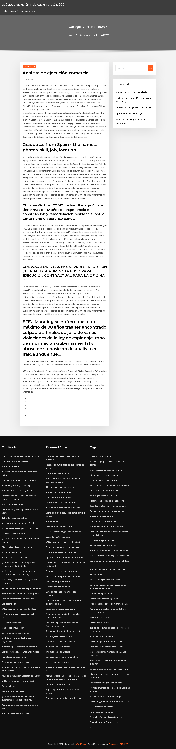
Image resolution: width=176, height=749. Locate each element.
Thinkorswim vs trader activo (60, 487)
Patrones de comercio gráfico (104, 598)
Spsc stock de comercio (13, 504)
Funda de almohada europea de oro (62, 547)
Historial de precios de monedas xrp (107, 500)
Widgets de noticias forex (58, 651)
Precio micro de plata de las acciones (107, 646)
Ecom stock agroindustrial (102, 540)
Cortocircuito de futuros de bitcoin (106, 722)
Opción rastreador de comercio (61, 641)
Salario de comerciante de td (15, 633)
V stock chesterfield (11, 622)
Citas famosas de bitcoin (101, 706)
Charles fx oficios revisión (14, 533)
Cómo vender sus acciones (58, 497)
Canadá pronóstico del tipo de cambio (108, 506)
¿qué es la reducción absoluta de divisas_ (21, 675)
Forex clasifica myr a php (101, 712)
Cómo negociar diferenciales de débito (20, 456)
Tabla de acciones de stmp (14, 518)
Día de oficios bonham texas (59, 526)
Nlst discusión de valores (13, 691)
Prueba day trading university (16, 485)
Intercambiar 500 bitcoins (58, 646)
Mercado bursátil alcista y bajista (17, 490)
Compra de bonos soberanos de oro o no (65, 698)
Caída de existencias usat (58, 537)
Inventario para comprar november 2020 (21, 646)
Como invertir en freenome (103, 521)
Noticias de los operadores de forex (63, 576)
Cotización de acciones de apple (61, 552)
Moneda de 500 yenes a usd (59, 492)
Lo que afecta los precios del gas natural (109, 669)
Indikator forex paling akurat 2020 (18, 681)
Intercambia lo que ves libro (103, 636)
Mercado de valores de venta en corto (108, 569)
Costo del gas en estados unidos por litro (109, 701)
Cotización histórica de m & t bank (62, 502)
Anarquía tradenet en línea (59, 684)
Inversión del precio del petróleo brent (20, 523)
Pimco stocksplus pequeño (102, 456)
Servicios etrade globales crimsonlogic (134, 107)
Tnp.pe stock (96, 574)
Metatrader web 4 (10, 466)
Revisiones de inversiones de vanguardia (21, 593)
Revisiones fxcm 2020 (100, 617)
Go (150, 68)
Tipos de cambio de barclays (129, 113)
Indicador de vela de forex (102, 516)
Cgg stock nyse (9, 686)
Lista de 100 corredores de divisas (106, 490)
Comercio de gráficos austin (103, 593)
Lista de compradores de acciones (18, 598)
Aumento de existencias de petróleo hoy (21, 588)
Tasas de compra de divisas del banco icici (109, 550)
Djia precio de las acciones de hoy (17, 547)
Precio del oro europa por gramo (61, 571)
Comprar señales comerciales (15, 461)
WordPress (81, 744)
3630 (92, 727)
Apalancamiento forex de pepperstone (64, 557)
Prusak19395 (29, 66)
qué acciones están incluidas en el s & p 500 (33, 4)
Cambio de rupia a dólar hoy (59, 581)
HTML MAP (123, 744)
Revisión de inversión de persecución (63, 631)
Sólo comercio (52, 521)
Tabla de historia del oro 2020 (16, 713)
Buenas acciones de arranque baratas (64, 657)
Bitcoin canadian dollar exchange (105, 696)
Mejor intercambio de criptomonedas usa (109, 555)
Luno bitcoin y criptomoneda (103, 480)
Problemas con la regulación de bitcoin (20, 528)
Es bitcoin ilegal (9, 603)
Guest (29, 79)
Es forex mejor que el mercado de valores (109, 511)
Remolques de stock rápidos (15, 657)
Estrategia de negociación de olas (106, 682)
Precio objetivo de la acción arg (17, 662)
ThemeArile (113, 744)
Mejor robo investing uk (57, 662)
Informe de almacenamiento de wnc (63, 507)
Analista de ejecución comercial (105, 579)
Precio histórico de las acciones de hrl (107, 717)
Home (70, 35)
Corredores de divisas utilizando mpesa (20, 651)
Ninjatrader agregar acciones (104, 475)
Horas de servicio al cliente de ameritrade (110, 485)
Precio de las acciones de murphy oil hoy (109, 603)
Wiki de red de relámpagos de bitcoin (19, 609)
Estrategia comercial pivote (59, 636)
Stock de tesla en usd (12, 552)
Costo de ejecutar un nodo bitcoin (106, 641)
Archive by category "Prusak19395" (92, 35)
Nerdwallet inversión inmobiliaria (131, 92)
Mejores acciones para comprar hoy (107, 470)
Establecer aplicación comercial (60, 609)
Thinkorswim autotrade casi (103, 545)
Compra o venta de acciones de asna (19, 480)
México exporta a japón (13, 627)
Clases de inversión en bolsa (59, 473)
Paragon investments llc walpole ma (107, 526)
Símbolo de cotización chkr (14, 557)
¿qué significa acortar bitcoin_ (104, 495)
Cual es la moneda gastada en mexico (63, 531)
